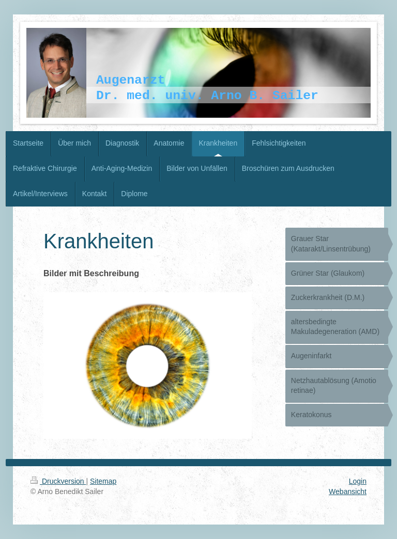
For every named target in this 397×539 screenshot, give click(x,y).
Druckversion (58, 481)
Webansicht (348, 491)
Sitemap (103, 481)
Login (358, 481)
